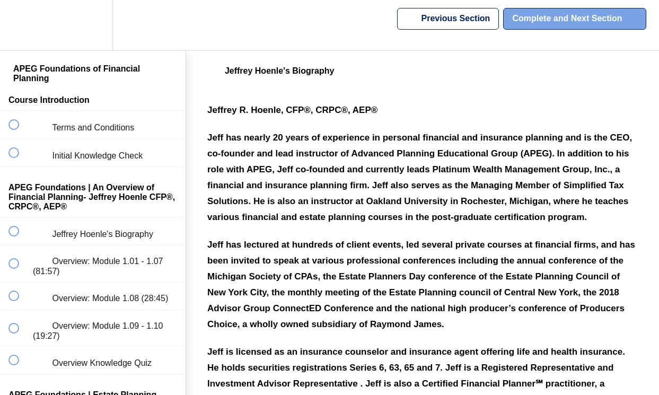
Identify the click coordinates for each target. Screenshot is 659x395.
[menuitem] (92, 25)
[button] (19, 25)
